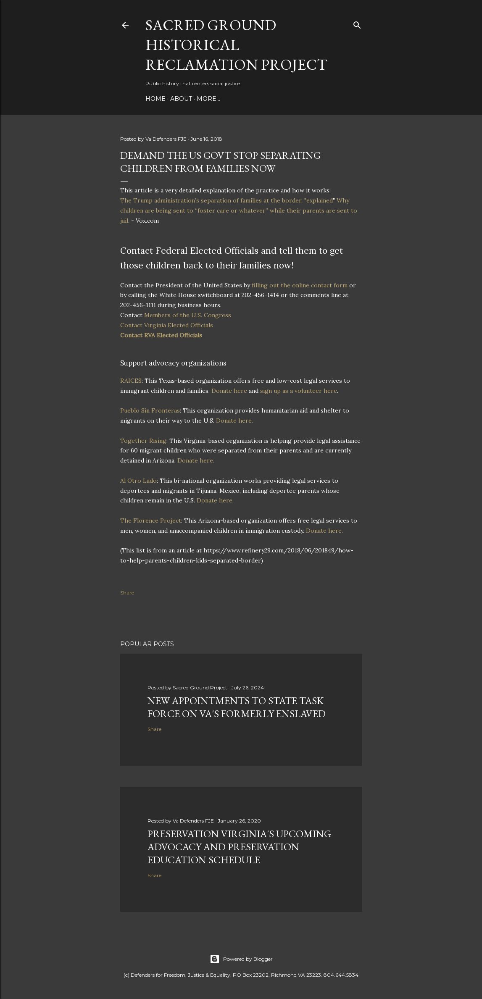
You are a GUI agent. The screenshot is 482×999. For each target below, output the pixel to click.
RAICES (131, 380)
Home (155, 99)
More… (208, 99)
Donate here (229, 390)
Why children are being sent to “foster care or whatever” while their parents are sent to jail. (238, 210)
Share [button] (127, 592)
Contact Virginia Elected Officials (166, 325)
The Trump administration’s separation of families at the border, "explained (226, 200)
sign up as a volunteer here (298, 390)
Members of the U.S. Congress (187, 315)
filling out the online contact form (300, 285)
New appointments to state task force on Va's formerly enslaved (236, 707)
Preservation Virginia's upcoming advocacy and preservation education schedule (239, 846)
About (181, 99)
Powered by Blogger (241, 959)
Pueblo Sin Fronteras (150, 410)
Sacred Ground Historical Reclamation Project (236, 44)
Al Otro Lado (138, 480)
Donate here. (234, 420)
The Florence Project (150, 520)
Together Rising (143, 440)
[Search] (357, 23)
